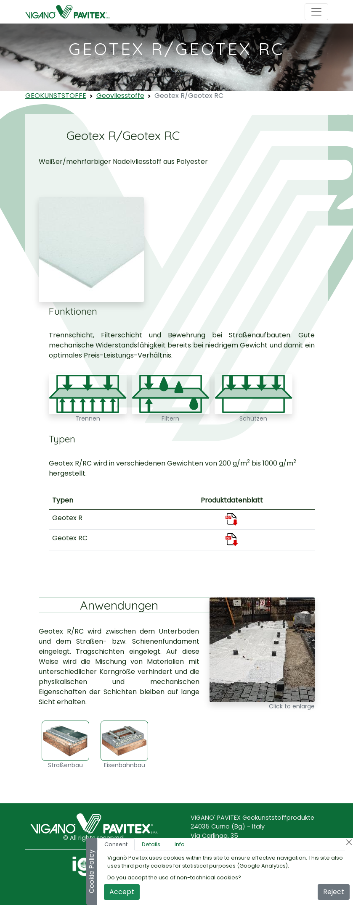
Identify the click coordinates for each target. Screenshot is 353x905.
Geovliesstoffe (120, 95)
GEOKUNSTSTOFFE (55, 95)
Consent (115, 844)
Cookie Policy (91, 871)
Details (151, 844)
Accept (121, 892)
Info (180, 844)
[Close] (349, 842)
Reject (333, 892)
